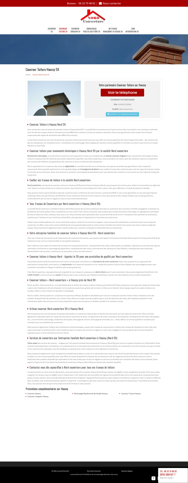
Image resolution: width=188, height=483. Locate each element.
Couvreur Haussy (34, 393)
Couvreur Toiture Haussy (131, 393)
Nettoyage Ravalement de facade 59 (113, 30)
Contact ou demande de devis (122, 114)
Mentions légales (127, 471)
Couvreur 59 (52, 30)
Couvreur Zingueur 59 (75, 30)
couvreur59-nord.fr (63, 471)
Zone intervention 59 (132, 30)
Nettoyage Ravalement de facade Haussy (91, 393)
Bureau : (81, 3)
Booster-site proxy (111, 474)
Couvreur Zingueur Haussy (37, 396)
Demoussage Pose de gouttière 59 (91, 30)
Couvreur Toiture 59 (63, 30)
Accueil (28, 75)
